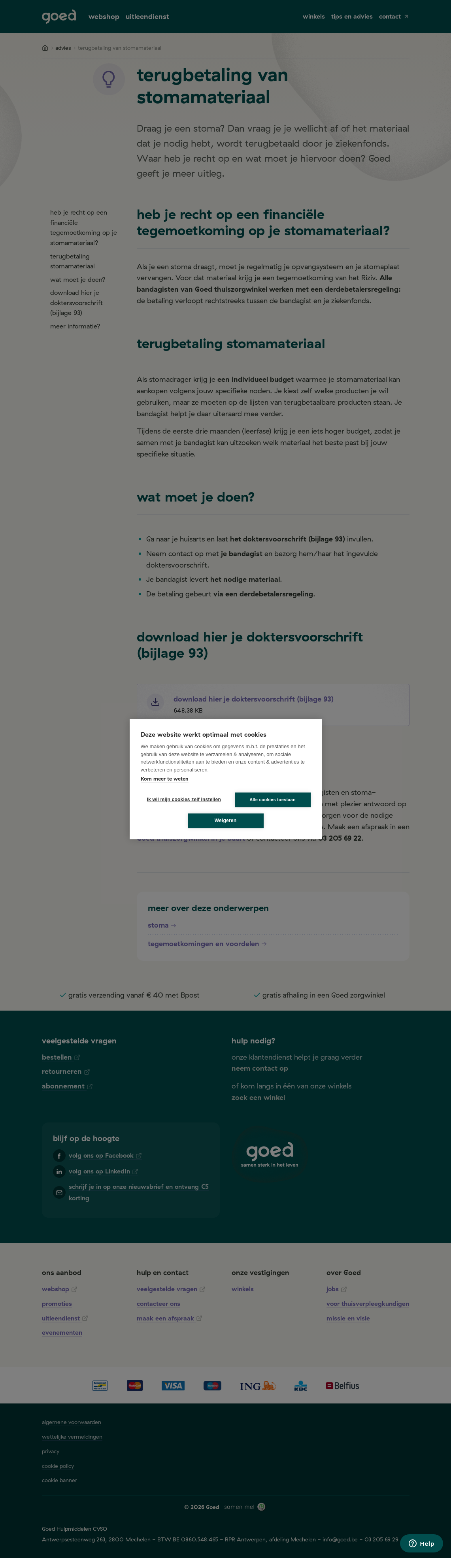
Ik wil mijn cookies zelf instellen (182, 799)
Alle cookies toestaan (272, 799)
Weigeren (225, 820)
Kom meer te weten (165, 778)
